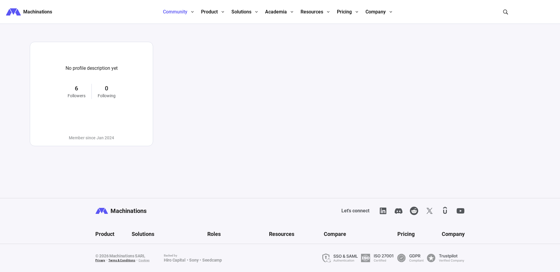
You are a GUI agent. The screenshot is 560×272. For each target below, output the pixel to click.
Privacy (100, 260)
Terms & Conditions (121, 260)
